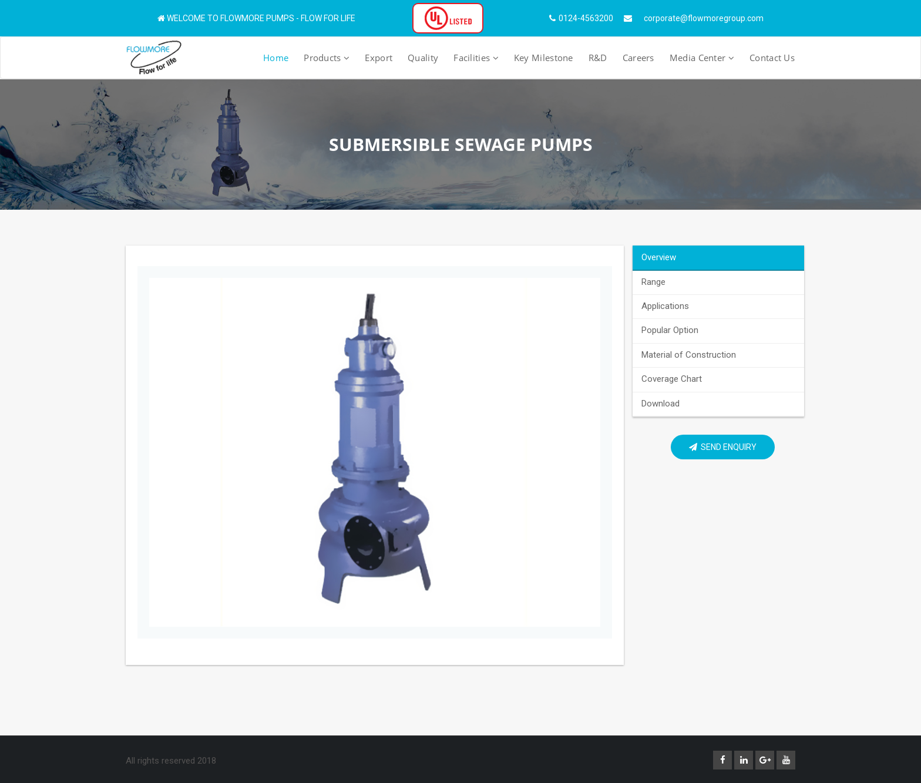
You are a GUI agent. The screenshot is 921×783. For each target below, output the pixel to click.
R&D (598, 57)
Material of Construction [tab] (688, 355)
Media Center (702, 57)
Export (378, 57)
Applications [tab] (665, 306)
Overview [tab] (658, 257)
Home (275, 57)
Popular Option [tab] (669, 330)
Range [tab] (653, 282)
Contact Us (772, 57)
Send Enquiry (723, 447)
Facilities (476, 57)
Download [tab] (660, 403)
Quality (423, 57)
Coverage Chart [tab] (671, 379)
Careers (638, 57)
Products (326, 57)
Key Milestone (543, 57)
